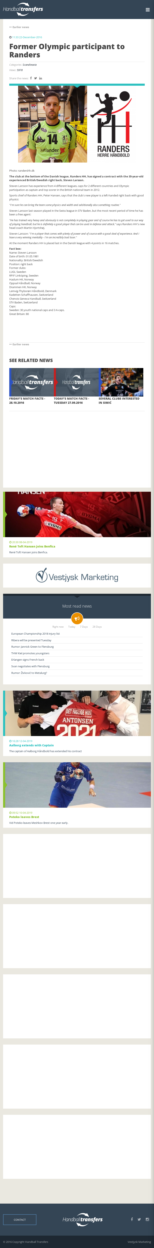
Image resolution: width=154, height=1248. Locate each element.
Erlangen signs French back (27, 659)
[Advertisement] (77, 443)
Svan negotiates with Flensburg (30, 666)
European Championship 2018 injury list (35, 633)
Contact (20, 1220)
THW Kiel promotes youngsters (30, 653)
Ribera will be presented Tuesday (31, 640)
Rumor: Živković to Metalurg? (29, 673)
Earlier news (19, 27)
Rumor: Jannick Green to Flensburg (32, 646)
